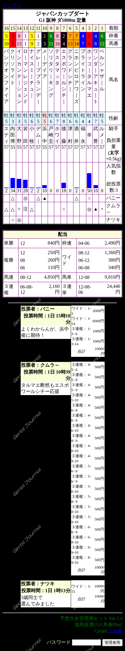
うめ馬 (115, 630)
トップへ (12, 5)
